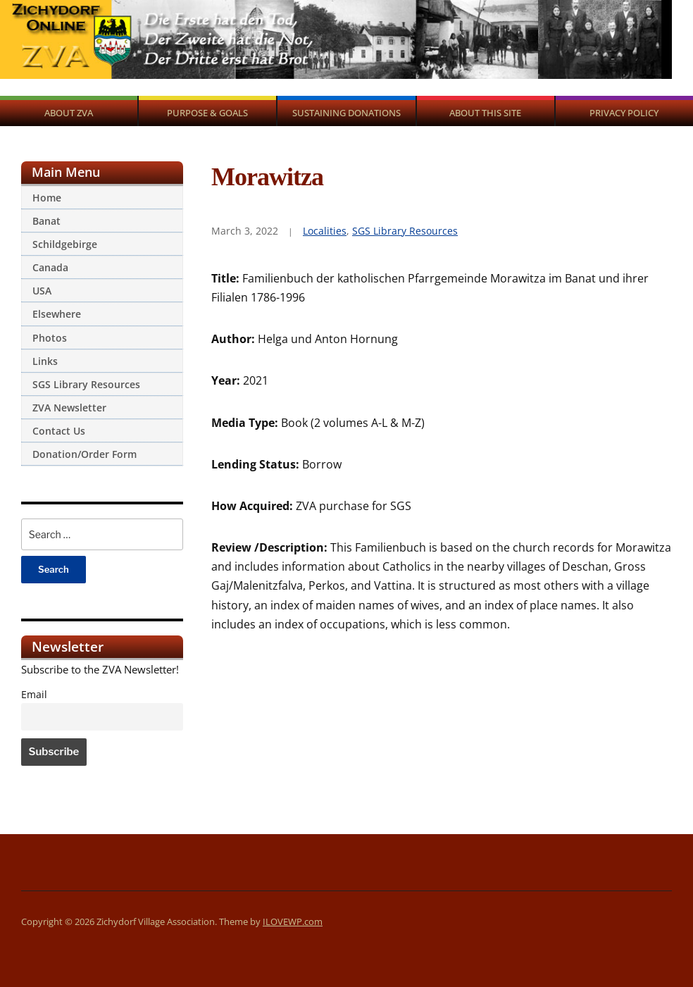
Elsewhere (56, 314)
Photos (49, 337)
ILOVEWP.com (293, 921)
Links (45, 361)
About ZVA (68, 112)
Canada (50, 267)
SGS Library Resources (86, 384)
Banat (46, 221)
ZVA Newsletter (69, 407)
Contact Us (58, 430)
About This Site (485, 112)
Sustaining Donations (346, 112)
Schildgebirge (64, 244)
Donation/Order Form (84, 454)
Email (34, 694)
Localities (324, 230)
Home (46, 197)
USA (41, 290)
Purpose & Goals (207, 112)
